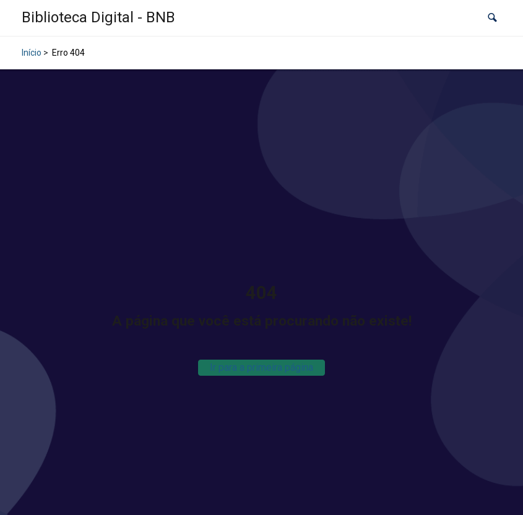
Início (31, 53)
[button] (492, 18)
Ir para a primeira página (261, 367)
